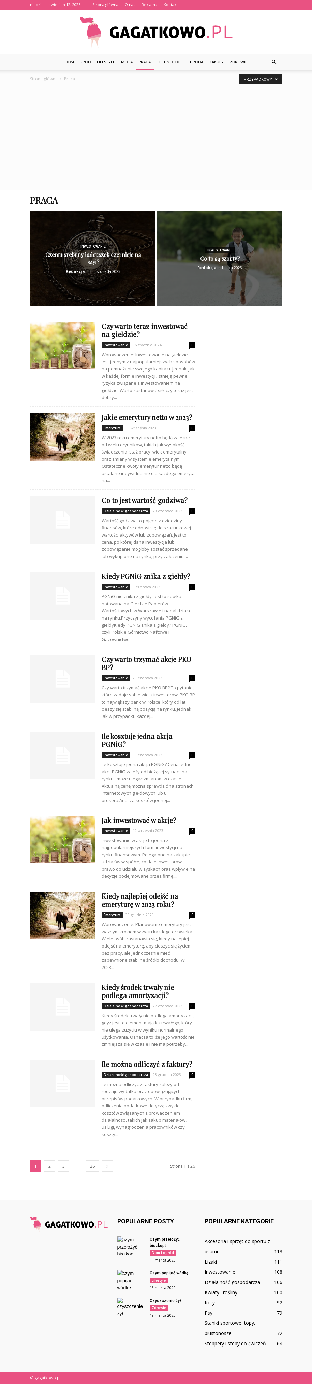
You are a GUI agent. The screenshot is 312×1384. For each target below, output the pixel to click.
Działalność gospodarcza (126, 511)
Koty (210, 1302)
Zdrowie (238, 62)
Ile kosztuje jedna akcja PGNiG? (137, 740)
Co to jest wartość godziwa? (145, 500)
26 (92, 1166)
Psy (208, 1312)
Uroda (196, 62)
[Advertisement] (156, 138)
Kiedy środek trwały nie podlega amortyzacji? (138, 991)
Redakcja (75, 271)
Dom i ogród (78, 62)
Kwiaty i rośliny (221, 1292)
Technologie (170, 62)
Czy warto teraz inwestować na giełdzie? (145, 330)
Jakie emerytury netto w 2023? (147, 417)
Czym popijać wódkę (169, 1273)
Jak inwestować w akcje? (139, 820)
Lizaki (211, 1261)
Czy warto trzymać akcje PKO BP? (146, 663)
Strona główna (105, 4)
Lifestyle (106, 62)
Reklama (149, 4)
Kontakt (171, 4)
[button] (274, 62)
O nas (130, 4)
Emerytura (112, 428)
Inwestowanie (93, 246)
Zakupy (216, 62)
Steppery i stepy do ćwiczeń (235, 1343)
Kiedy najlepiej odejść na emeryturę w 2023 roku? (140, 900)
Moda (127, 62)
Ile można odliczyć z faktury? (147, 1064)
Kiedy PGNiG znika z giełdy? (146, 576)
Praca (145, 62)
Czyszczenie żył (165, 1300)
